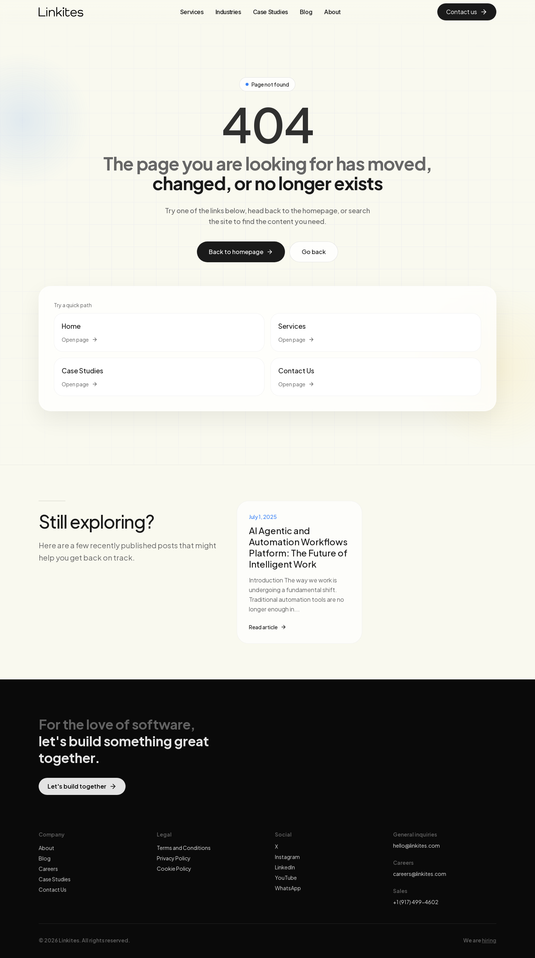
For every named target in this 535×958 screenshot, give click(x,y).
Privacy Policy (174, 863)
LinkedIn (285, 872)
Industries (228, 12)
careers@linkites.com (419, 873)
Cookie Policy (174, 874)
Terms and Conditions (184, 853)
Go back (314, 252)
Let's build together (82, 791)
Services (192, 12)
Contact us (466, 12)
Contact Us (53, 895)
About (332, 12)
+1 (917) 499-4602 (415, 902)
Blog (306, 12)
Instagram (287, 862)
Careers (48, 874)
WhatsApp (288, 893)
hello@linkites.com (416, 845)
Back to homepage (241, 252)
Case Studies (270, 12)
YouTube (286, 883)
